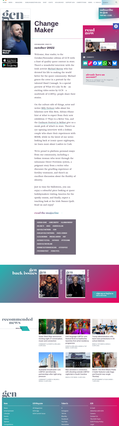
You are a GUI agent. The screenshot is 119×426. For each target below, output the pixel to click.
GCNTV (51, 2)
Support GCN (70, 2)
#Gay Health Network (44, 230)
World (108, 344)
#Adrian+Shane (42, 223)
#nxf (64, 237)
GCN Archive (59, 2)
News (10, 2)
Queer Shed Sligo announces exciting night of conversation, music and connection (51, 338)
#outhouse (55, 240)
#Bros (48, 226)
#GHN (54, 230)
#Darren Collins (58, 226)
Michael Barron (55, 68)
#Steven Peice (63, 248)
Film (105, 379)
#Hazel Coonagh (62, 233)
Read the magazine (46, 213)
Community (43, 344)
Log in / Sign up (95, 2)
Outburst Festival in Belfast (52, 122)
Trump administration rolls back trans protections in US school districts (103, 338)
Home (5, 2)
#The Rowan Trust (43, 251)
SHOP (44, 2)
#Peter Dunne (65, 240)
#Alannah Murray (67, 223)
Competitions (81, 2)
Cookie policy (20, 422)
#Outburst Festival (43, 240)
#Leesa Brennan (42, 237)
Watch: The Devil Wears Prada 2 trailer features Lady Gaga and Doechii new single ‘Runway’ (104, 373)
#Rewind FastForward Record (46, 248)
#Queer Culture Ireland (44, 244)
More (90, 2)
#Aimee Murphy (54, 223)
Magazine (18, 2)
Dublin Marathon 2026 (33, 2)
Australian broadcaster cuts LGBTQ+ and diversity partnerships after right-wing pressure (50, 373)
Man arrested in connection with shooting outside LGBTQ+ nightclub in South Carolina (78, 372)
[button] (116, 26)
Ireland (57, 344)
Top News (100, 344)
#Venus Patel (55, 251)
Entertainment (97, 379)
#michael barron (55, 237)
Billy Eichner (48, 108)
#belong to (40, 226)
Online (55, 379)
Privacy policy (34, 422)
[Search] (116, 2)
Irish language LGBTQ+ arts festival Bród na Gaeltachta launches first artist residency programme (77, 339)
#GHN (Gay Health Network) (45, 233)
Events (50, 344)
